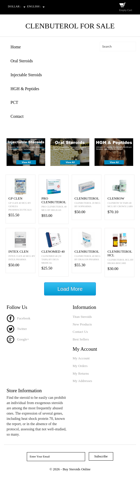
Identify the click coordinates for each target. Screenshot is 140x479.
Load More (70, 289)
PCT (14, 102)
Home (16, 47)
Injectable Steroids (26, 75)
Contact (17, 116)
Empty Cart (125, 10)
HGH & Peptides (25, 88)
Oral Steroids (22, 61)
